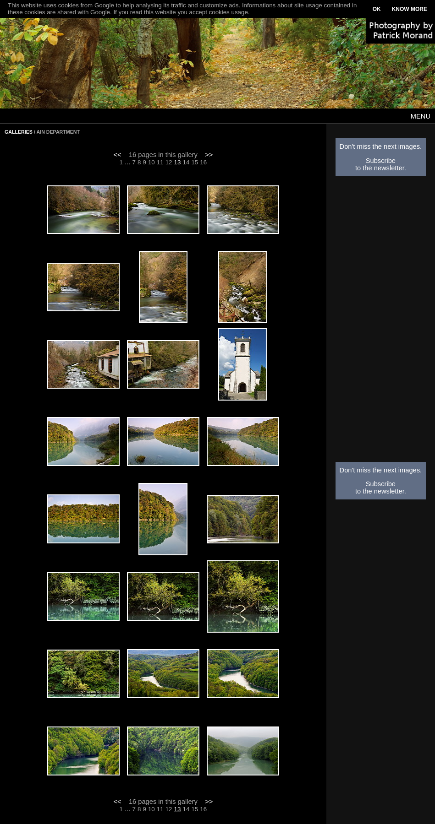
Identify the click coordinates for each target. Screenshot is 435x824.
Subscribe (381, 160)
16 (203, 162)
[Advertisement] (380, 321)
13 (177, 162)
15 (194, 162)
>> (209, 154)
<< (117, 154)
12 (168, 162)
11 (160, 162)
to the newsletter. (380, 168)
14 (186, 162)
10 (151, 162)
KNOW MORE (409, 9)
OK (377, 9)
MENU (420, 116)
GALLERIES (19, 132)
